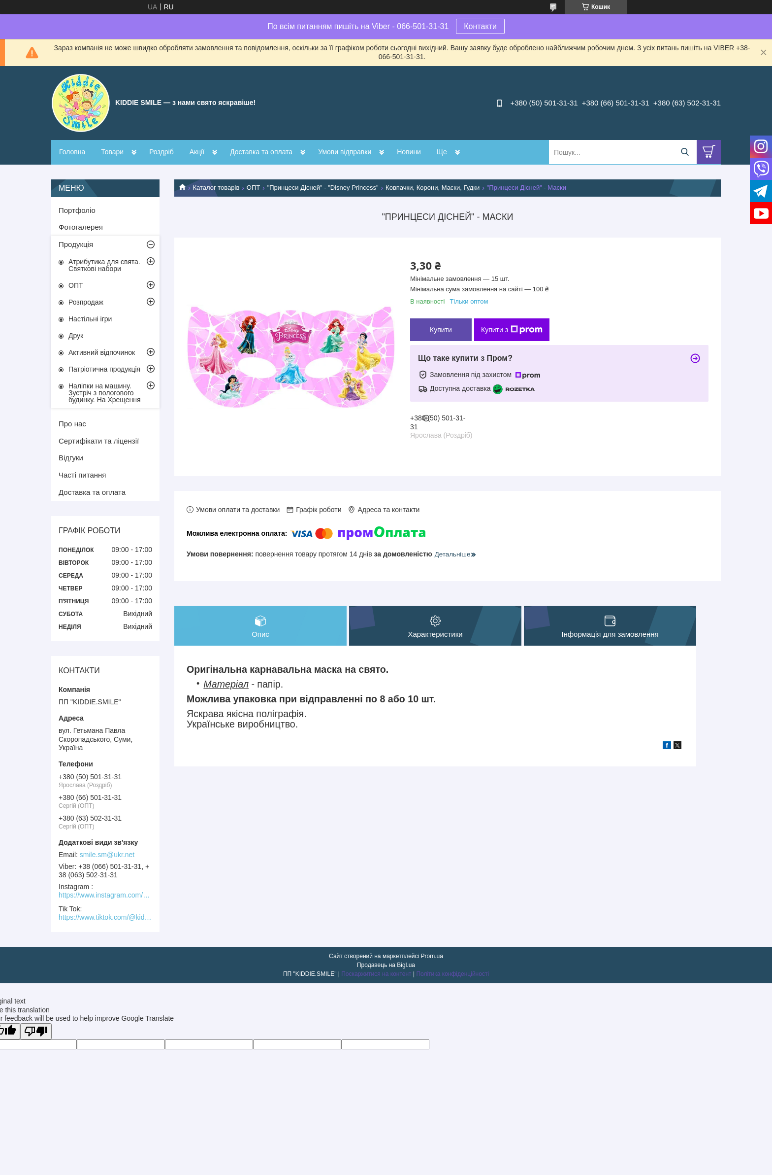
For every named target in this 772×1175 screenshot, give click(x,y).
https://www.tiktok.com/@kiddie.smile (105, 917)
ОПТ (253, 187)
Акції (197, 152)
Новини (409, 152)
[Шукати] (685, 152)
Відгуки (71, 457)
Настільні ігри (90, 319)
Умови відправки (344, 152)
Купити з (512, 329)
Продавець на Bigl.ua (386, 965)
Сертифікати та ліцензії (99, 441)
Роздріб (161, 152)
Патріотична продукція (104, 369)
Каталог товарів (216, 187)
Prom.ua (432, 956)
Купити (441, 330)
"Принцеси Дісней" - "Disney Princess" (323, 187)
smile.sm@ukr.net (107, 855)
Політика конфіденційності (452, 973)
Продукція (76, 244)
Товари (112, 152)
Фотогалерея (81, 227)
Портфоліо (77, 210)
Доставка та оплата (261, 152)
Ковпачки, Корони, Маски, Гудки (433, 187)
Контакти (480, 26)
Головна (72, 152)
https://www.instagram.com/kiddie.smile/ (105, 895)
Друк (75, 336)
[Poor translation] (36, 1031)
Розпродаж (85, 302)
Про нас (72, 423)
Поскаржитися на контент (376, 973)
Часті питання (82, 475)
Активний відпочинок (101, 352)
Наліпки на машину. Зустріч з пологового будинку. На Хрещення (104, 393)
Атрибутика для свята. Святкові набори (104, 265)
